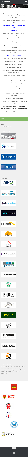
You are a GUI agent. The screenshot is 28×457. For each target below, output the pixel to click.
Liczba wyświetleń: (5, 126)
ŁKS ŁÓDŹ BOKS (5, 2)
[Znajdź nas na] (14, 453)
